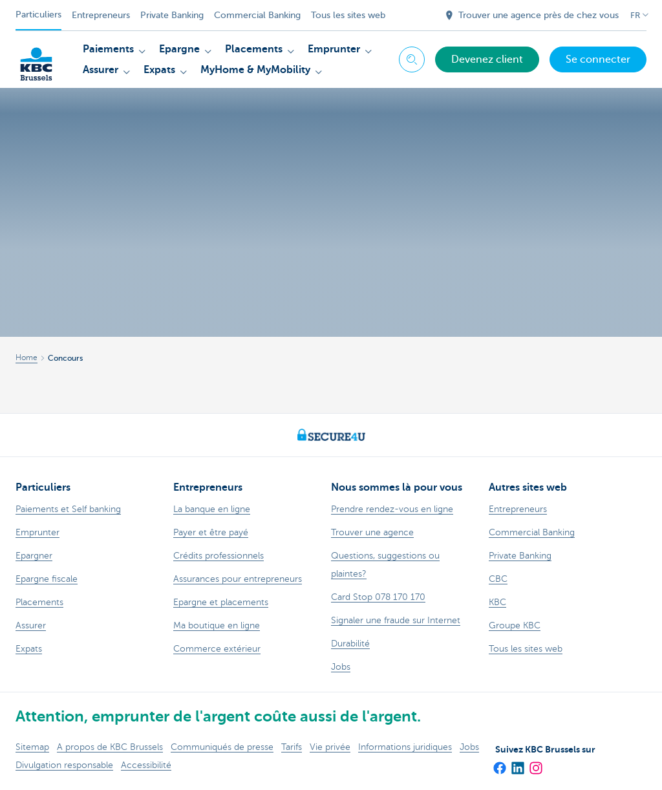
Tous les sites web (348, 15)
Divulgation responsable (64, 765)
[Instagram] (535, 763)
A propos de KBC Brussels (110, 747)
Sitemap (32, 747)
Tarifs (291, 747)
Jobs (469, 747)
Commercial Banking (257, 15)
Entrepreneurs (101, 15)
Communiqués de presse (222, 747)
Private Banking (172, 15)
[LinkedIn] (517, 763)
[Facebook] (499, 763)
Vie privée (330, 747)
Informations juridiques (405, 747)
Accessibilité (146, 765)
